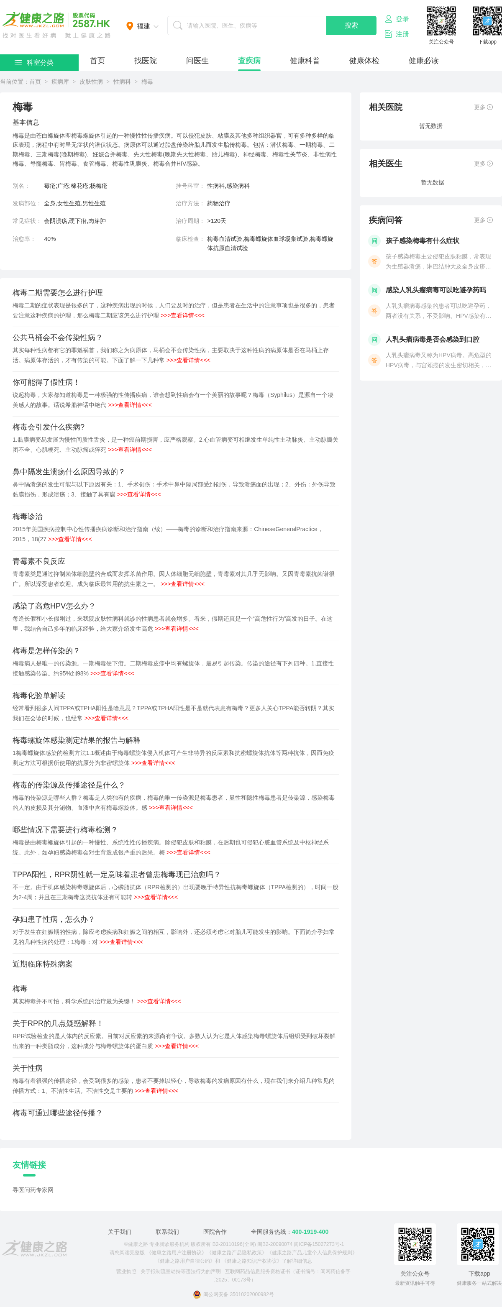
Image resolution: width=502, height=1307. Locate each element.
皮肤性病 (91, 81)
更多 (483, 107)
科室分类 (34, 62)
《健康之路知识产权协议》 (252, 1261)
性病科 (122, 81)
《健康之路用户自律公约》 (185, 1261)
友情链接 (29, 1164)
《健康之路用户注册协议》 (176, 1253)
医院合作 (215, 1231)
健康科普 (305, 60)
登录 (397, 19)
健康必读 (424, 60)
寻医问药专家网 (33, 1190)
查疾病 (249, 60)
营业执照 (126, 1271)
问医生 (197, 60)
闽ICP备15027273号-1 (319, 1244)
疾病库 (60, 81)
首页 (97, 60)
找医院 (145, 60)
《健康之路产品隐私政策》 (237, 1253)
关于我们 (119, 1231)
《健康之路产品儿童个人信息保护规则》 (312, 1253)
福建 (143, 26)
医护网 (56, 25)
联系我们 (167, 1231)
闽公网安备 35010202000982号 (233, 1294)
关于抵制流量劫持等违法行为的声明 (181, 1271)
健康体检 (364, 60)
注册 (397, 34)
